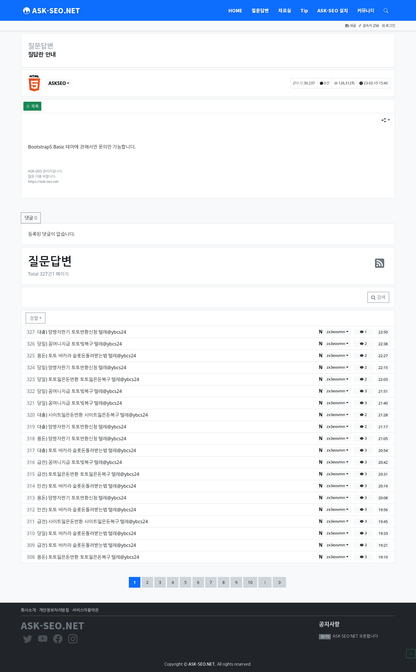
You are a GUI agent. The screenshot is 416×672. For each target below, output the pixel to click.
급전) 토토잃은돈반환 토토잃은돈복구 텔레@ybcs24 (88, 474)
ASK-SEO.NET (51, 10)
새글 (350, 25)
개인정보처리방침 (54, 610)
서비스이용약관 (85, 610)
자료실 (284, 10)
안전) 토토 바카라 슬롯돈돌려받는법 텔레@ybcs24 (86, 486)
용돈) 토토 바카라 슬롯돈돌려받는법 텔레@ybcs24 (86, 355)
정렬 (33, 318)
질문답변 (260, 10)
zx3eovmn (336, 331)
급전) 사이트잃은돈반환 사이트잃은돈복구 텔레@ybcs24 (92, 521)
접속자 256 (368, 25)
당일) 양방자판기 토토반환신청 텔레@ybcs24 (81, 367)
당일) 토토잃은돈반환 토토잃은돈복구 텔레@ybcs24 (88, 379)
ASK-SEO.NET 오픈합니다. (355, 636)
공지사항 (329, 624)
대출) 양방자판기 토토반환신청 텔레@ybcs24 (81, 332)
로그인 (388, 25)
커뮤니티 (365, 10)
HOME (235, 10)
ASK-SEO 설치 (332, 10)
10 (252, 582)
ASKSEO (57, 83)
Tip (304, 10)
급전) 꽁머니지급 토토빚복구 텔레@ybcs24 (79, 462)
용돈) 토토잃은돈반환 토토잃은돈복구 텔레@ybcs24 (88, 557)
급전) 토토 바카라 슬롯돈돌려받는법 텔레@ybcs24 (86, 545)
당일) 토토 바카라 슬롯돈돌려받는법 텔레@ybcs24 (86, 533)
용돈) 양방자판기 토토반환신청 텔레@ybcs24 (81, 438)
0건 (324, 83)
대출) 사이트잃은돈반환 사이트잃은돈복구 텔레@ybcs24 (92, 415)
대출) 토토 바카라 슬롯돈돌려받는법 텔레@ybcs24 (86, 450)
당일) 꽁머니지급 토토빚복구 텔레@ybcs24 (79, 344)
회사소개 (28, 610)
